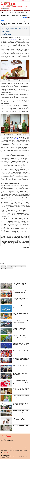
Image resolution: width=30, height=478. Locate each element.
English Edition (26, 0)
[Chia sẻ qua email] (27, 20)
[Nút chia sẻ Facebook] (8, 20)
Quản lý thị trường (15, 10)
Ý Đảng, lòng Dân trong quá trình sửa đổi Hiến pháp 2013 (21, 396)
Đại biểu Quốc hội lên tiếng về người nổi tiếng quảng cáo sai (14, 28)
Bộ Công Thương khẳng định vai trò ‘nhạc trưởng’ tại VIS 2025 (20, 366)
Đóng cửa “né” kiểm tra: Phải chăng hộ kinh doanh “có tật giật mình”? (20, 411)
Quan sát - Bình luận (9, 12)
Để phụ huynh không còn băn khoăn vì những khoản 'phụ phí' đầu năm (21, 351)
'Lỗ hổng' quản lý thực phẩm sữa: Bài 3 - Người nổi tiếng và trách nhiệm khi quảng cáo (15, 30)
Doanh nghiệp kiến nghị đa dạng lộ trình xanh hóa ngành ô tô (20, 321)
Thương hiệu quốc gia (19, 6)
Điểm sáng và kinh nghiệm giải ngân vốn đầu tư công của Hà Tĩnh (20, 329)
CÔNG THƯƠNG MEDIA (4, 6)
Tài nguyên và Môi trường (16, 138)
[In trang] (28, 20)
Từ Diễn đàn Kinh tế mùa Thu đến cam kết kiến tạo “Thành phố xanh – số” (21, 344)
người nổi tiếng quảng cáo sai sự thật (7, 268)
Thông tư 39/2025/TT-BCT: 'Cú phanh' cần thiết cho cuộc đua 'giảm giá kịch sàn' (21, 382)
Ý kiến (2, 12)
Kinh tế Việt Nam (12, 6)
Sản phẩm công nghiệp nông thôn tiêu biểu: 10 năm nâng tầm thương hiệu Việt (21, 360)
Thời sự (3, 10)
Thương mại (22, 10)
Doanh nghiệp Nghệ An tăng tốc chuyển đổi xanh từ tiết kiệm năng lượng (20, 285)
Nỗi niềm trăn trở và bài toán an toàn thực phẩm (20, 314)
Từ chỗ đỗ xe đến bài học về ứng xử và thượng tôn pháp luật (21, 299)
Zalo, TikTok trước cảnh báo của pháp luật (21, 306)
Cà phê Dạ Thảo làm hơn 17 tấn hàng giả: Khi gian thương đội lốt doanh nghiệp (21, 389)
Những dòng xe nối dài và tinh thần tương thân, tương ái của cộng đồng (20, 336)
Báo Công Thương (14, 39)
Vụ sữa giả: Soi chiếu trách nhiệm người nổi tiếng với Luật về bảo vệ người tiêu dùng (14, 33)
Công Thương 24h (9, 10)
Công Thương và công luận (19, 12)
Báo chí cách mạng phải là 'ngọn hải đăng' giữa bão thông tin (20, 404)
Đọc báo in (26, 6)
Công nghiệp (27, 10)
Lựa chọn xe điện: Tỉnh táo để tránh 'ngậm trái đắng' (20, 374)
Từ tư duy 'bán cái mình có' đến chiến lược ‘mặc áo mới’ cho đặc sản (21, 291)
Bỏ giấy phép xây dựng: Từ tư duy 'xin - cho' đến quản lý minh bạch (21, 419)
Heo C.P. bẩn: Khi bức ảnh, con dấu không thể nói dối (20, 426)
